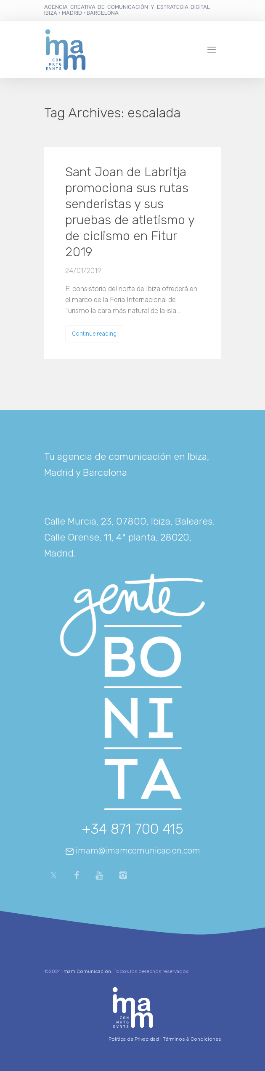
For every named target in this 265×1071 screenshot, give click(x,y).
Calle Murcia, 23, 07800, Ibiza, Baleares (128, 521)
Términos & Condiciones (192, 1039)
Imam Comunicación (86, 971)
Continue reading (94, 333)
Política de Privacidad (134, 1039)
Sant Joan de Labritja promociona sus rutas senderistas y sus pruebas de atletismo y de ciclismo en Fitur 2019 (129, 212)
